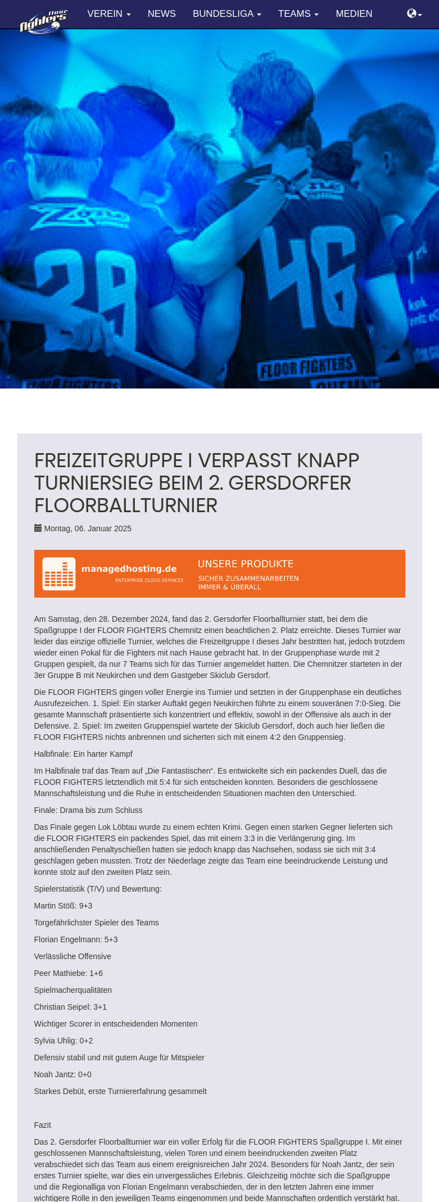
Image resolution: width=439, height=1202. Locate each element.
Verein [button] (109, 13)
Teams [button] (298, 13)
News (162, 13)
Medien (354, 13)
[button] (415, 14)
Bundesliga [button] (227, 13)
